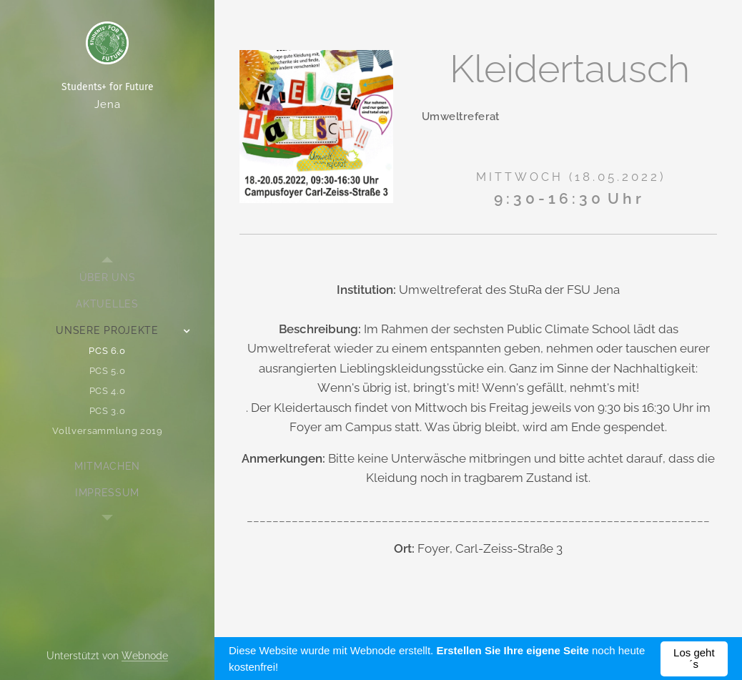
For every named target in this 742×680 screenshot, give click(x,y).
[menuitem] (107, 278)
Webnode (145, 655)
